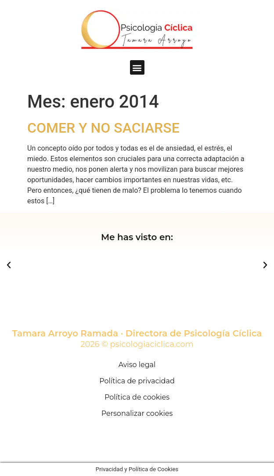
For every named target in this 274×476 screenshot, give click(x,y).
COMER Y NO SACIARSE (103, 127)
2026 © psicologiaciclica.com (136, 344)
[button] (137, 67)
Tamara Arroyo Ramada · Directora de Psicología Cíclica (137, 333)
